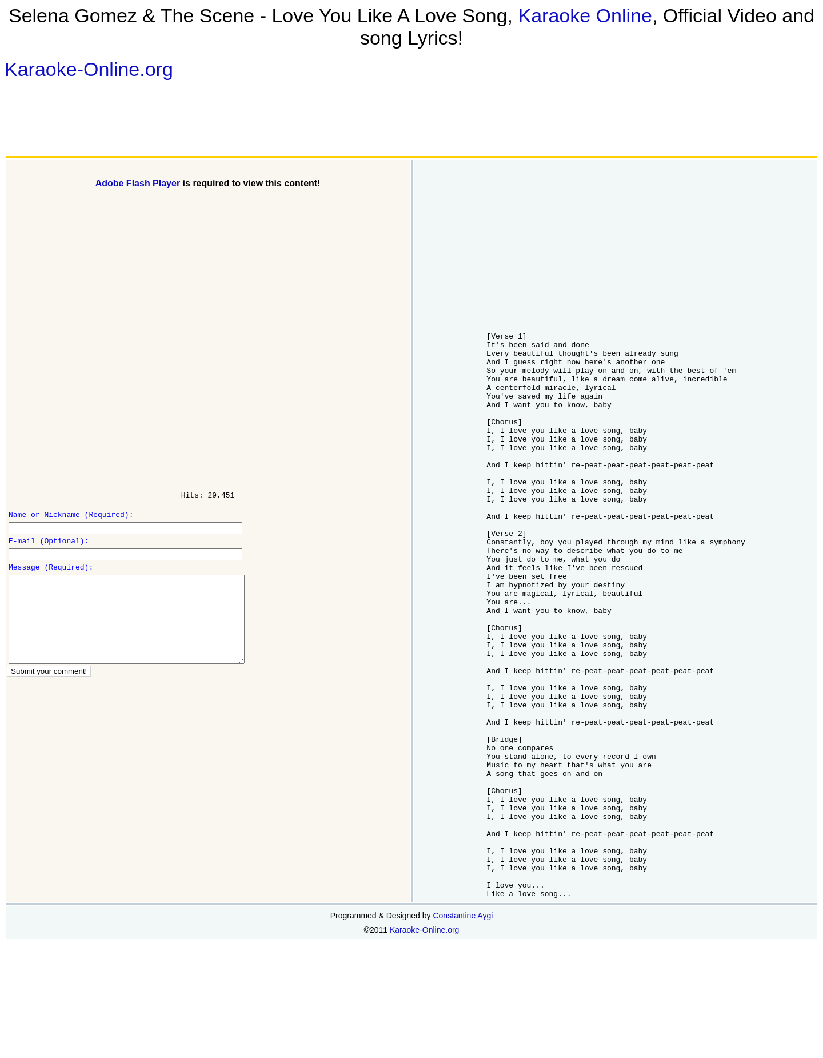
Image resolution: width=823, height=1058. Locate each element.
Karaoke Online (585, 15)
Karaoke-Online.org (89, 69)
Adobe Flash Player (138, 183)
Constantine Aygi (463, 1028)
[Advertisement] (201, 118)
